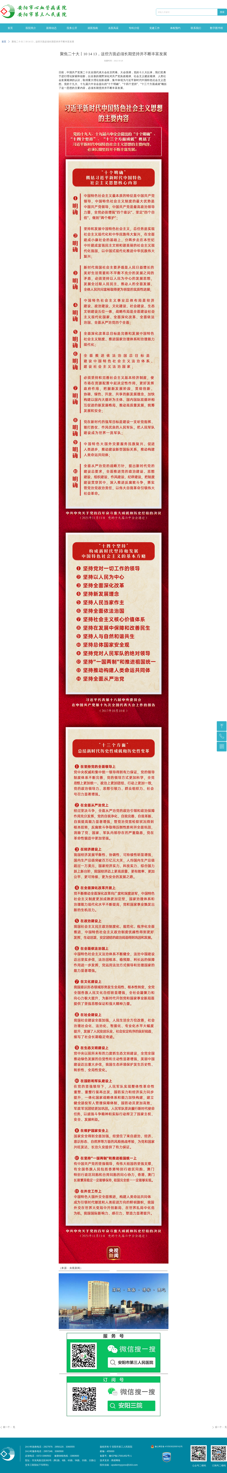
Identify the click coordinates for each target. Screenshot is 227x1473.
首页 (4, 41)
